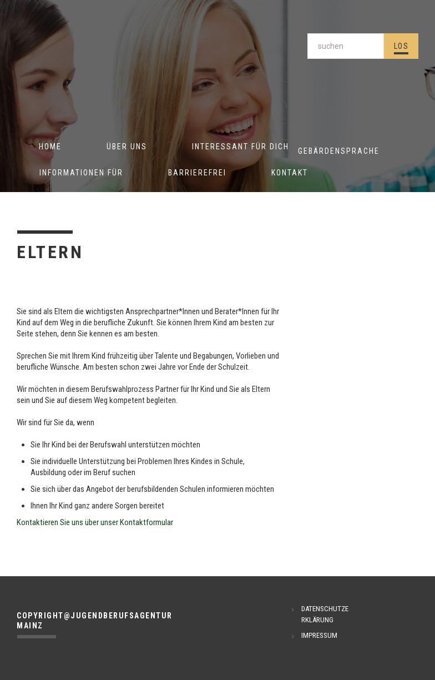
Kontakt (289, 172)
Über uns (127, 146)
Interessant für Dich (240, 146)
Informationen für (81, 172)
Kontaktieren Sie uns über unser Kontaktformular (95, 522)
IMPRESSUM (319, 635)
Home (50, 146)
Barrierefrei (197, 172)
